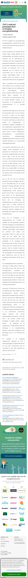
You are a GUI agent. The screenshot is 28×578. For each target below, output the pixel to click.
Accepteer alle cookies (14, 574)
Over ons (3, 539)
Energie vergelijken (6, 13)
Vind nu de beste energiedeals (13, 456)
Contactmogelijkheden (19, 543)
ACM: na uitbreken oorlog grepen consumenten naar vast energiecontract (12, 378)
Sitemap (3, 546)
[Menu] (25, 3)
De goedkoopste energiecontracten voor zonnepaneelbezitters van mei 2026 (12, 396)
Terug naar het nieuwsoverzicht (10, 21)
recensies (17, 17)
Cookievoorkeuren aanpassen (14, 570)
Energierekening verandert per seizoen (11, 387)
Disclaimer (3, 543)
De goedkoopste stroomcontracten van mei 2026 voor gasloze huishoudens (13, 406)
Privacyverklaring (5, 541)
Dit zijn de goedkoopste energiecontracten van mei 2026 (13, 415)
